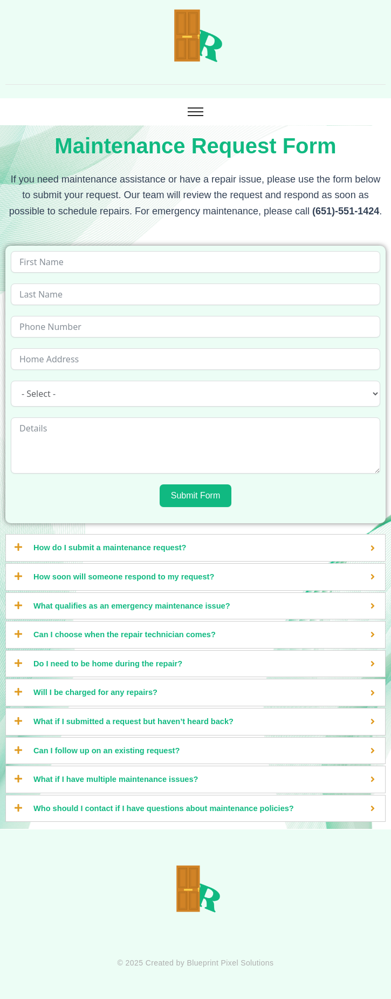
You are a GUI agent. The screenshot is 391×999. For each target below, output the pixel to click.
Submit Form (196, 495)
